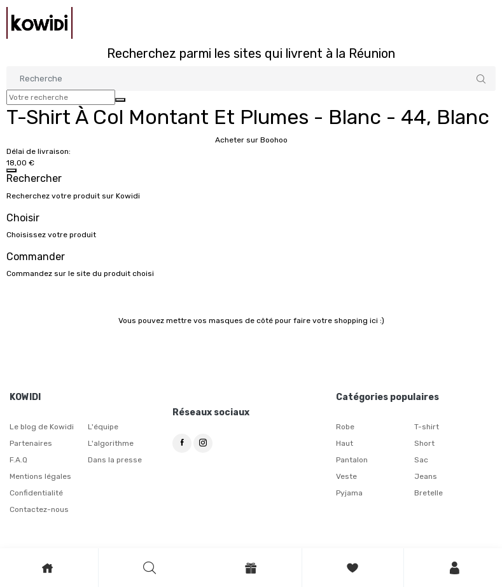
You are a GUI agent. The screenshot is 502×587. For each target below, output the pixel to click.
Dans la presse (115, 459)
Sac (421, 459)
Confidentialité (36, 492)
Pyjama (349, 492)
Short (424, 443)
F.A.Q (18, 459)
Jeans (425, 476)
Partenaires (31, 443)
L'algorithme (111, 443)
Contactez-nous (39, 509)
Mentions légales (40, 476)
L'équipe (103, 426)
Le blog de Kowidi (42, 426)
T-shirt (426, 426)
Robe (345, 426)
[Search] (251, 78)
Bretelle (428, 492)
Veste (346, 476)
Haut (344, 443)
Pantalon (352, 459)
